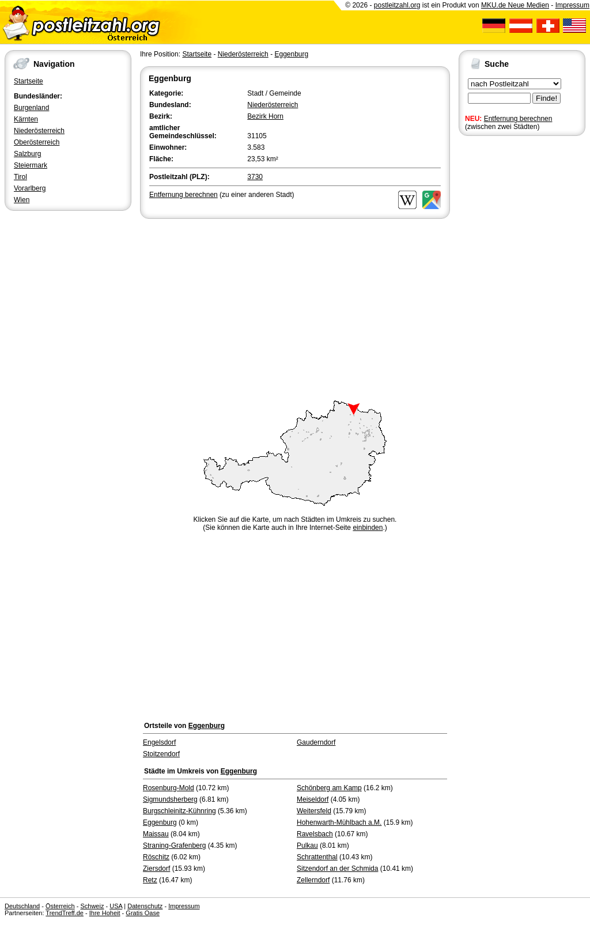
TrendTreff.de (65, 912)
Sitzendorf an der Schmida (337, 868)
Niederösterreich (39, 131)
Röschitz (156, 857)
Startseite (28, 81)
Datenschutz (144, 906)
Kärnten (26, 119)
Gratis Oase (143, 912)
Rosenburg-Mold (168, 788)
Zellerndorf (313, 880)
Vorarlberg (30, 188)
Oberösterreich (36, 142)
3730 (255, 177)
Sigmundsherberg (170, 799)
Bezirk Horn (265, 116)
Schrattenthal (317, 857)
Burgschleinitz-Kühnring (179, 811)
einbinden (368, 528)
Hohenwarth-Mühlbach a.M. (339, 822)
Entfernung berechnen (518, 119)
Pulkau (307, 845)
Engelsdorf (159, 742)
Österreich (60, 906)
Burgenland (31, 108)
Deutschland (22, 906)
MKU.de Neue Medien (515, 5)
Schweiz (92, 906)
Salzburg (27, 154)
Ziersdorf (156, 868)
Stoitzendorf (161, 754)
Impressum (572, 5)
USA (115, 906)
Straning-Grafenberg (174, 845)
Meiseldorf (312, 799)
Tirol (20, 177)
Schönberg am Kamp (329, 788)
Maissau (156, 834)
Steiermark (30, 165)
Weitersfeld (314, 811)
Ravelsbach (315, 834)
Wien (21, 200)
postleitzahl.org (397, 5)
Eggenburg (291, 54)
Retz (150, 880)
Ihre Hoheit (104, 912)
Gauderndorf (316, 742)
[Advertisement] (295, 307)
